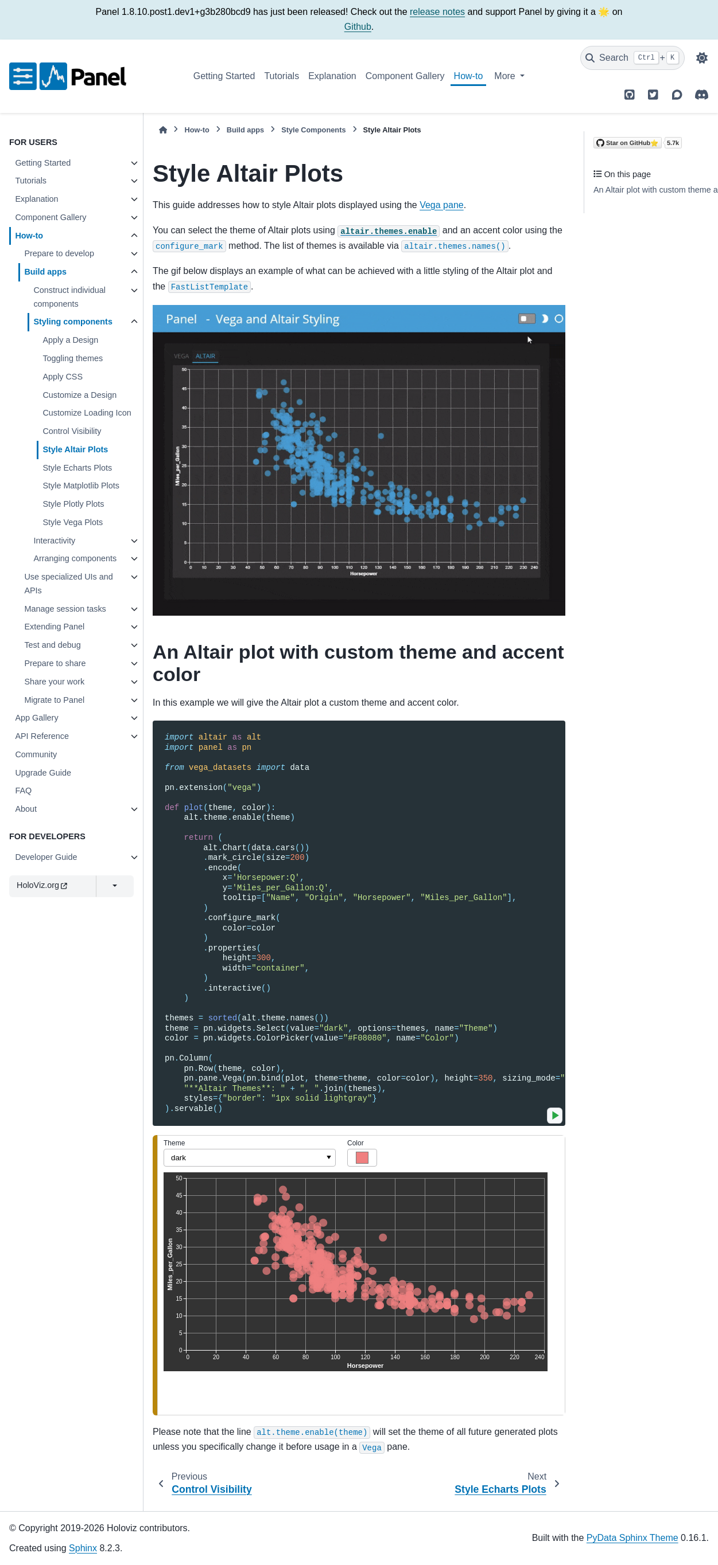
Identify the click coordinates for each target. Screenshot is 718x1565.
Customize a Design (79, 395)
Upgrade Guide (43, 772)
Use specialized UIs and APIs (68, 583)
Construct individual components (69, 296)
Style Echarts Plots (77, 467)
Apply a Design (70, 340)
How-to (468, 76)
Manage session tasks (65, 608)
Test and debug (52, 645)
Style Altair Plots (75, 449)
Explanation (332, 76)
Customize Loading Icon (86, 412)
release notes (437, 12)
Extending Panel (54, 626)
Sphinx (83, 1548)
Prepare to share (55, 663)
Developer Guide (46, 857)
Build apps (45, 271)
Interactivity (54, 540)
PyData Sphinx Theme (632, 1538)
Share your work (54, 681)
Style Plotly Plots (73, 503)
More (506, 76)
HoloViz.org (42, 885)
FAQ (23, 790)
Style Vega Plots (72, 522)
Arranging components (75, 558)
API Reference (42, 736)
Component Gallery (405, 76)
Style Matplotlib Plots (80, 485)
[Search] (632, 58)
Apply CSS (62, 376)
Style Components (313, 130)
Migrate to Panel (54, 700)
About (26, 808)
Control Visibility (71, 431)
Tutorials (281, 76)
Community (36, 754)
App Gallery (36, 717)
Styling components (72, 321)
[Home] (163, 130)
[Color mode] (702, 58)
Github (357, 27)
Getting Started (224, 76)
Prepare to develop (59, 253)
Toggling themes (72, 358)
